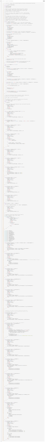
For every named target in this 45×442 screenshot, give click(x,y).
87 (3, 72)
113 (3, 93)
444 (3, 360)
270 (3, 220)
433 (3, 351)
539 (3, 437)
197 (3, 161)
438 (3, 355)
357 (3, 290)
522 (3, 423)
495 (3, 401)
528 (3, 428)
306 (3, 249)
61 (3, 51)
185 (3, 151)
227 (3, 185)
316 (3, 257)
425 (3, 345)
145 (3, 119)
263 (3, 214)
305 (3, 248)
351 (3, 285)
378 (3, 307)
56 (3, 47)
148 (3, 121)
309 (3, 251)
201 (3, 164)
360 (3, 292)
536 (3, 434)
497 (3, 403)
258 (3, 210)
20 (3, 18)
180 (3, 147)
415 (3, 337)
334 (3, 271)
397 (3, 322)
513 (3, 416)
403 (3, 327)
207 (3, 169)
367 (3, 298)
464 (3, 376)
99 (3, 82)
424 (3, 344)
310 (3, 252)
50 (3, 42)
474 (3, 384)
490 (3, 397)
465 (3, 377)
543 (3, 440)
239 (3, 195)
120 (3, 99)
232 (3, 189)
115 (3, 95)
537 (3, 435)
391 (3, 317)
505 (3, 409)
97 (3, 80)
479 (3, 388)
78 (3, 65)
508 (3, 412)
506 (3, 410)
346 (3, 281)
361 (3, 293)
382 (3, 310)
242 (3, 197)
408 (3, 331)
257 (3, 209)
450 (3, 365)
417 (3, 338)
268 (3, 218)
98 (3, 81)
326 (3, 265)
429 (3, 348)
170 (3, 139)
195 (3, 159)
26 (3, 23)
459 (3, 372)
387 (3, 314)
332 (3, 270)
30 (3, 26)
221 (3, 180)
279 (3, 227)
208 (3, 170)
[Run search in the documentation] (22, 1)
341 (3, 277)
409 (3, 332)
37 (3, 32)
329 (3, 267)
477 (3, 387)
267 (3, 217)
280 (3, 228)
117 (3, 96)
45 (3, 38)
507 (3, 411)
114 (3, 94)
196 (3, 160)
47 (3, 40)
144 (3, 118)
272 (3, 221)
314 (3, 255)
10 (3, 10)
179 (3, 146)
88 (3, 73)
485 (3, 393)
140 (3, 115)
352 (3, 286)
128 (3, 105)
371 (3, 301)
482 (3, 391)
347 (3, 282)
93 (3, 77)
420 (3, 341)
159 (3, 130)
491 (3, 398)
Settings (43, 1)
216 (3, 176)
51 (3, 43)
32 (3, 28)
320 (3, 260)
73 (3, 61)
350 (3, 284)
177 (3, 145)
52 (3, 44)
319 (3, 259)
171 (3, 140)
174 (3, 142)
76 (3, 63)
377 (3, 306)
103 (3, 85)
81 (3, 67)
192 (3, 157)
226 (3, 184)
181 (3, 148)
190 (3, 155)
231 (3, 188)
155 (3, 127)
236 (3, 192)
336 (3, 273)
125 (3, 103)
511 (3, 414)
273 (3, 222)
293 (3, 238)
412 (3, 334)
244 (3, 199)
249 (3, 203)
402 (3, 326)
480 (3, 389)
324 (3, 263)
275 (3, 224)
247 (3, 201)
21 (3, 19)
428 (3, 347)
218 (3, 178)
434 (3, 352)
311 (3, 253)
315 (3, 256)
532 (3, 431)
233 (3, 190)
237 (3, 193)
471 (3, 382)
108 (3, 89)
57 (3, 48)
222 (3, 181)
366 (3, 297)
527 (3, 427)
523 (3, 424)
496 (3, 402)
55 (3, 46)
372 (3, 302)
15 (3, 14)
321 (3, 261)
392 (3, 318)
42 (3, 36)
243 (3, 198)
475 (3, 385)
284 (3, 231)
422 (3, 342)
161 (3, 132)
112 (3, 92)
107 (3, 88)
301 (3, 245)
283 (3, 230)
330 (3, 268)
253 (3, 206)
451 (3, 366)
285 (3, 232)
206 (3, 168)
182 (3, 149)
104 (3, 86)
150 (3, 123)
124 (3, 102)
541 (3, 438)
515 (3, 417)
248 (3, 202)
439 (3, 356)
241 (3, 196)
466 (3, 378)
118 (3, 97)
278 (3, 226)
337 (3, 274)
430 (3, 349)
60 (3, 50)
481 (3, 390)
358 (3, 291)
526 (3, 426)
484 (3, 392)
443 (3, 359)
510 (3, 413)
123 (3, 101)
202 (3, 165)
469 (3, 380)
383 (3, 311)
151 (3, 124)
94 (3, 78)
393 (3, 319)
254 (3, 207)
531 (3, 430)
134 (3, 110)
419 (3, 340)
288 (3, 234)
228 (3, 186)
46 (3, 39)
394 (3, 320)
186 (3, 152)
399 (3, 324)
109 (3, 90)
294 (3, 239)
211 (3, 172)
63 (3, 53)
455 (3, 369)
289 (3, 235)
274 (3, 223)
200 (3, 163)
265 (3, 216)
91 (3, 75)
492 (3, 399)
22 (3, 20)
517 (3, 419)
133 (3, 109)
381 (3, 309)
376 (3, 305)
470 (3, 381)
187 (3, 153)
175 (3, 143)
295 (3, 240)
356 (3, 289)
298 (3, 242)
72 (3, 60)
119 (3, 98)
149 (3, 122)
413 (3, 335)
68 (3, 57)
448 (3, 363)
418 (3, 339)
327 (3, 266)
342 (3, 278)
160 (3, 131)
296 (3, 241)
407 (3, 330)
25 (3, 22)
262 (3, 213)
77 (3, 64)
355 (3, 288)
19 (3, 17)
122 (3, 100)
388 (3, 315)
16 (3, 15)
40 (3, 34)
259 (3, 211)
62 (3, 52)
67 (3, 56)
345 (3, 280)
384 (3, 312)
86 (3, 71)
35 (3, 30)
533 (3, 432)
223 (3, 182)
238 (3, 194)
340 (3, 276)
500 (3, 405)
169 (3, 138)
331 (3, 269)
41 (3, 35)
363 (3, 295)
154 (3, 126)
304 (3, 247)
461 (3, 374)
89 (3, 74)
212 (3, 173)
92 (3, 76)
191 (3, 156)
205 (3, 167)
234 (3, 191)
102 (3, 84)
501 (3, 406)
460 (3, 373)
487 (3, 395)
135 (3, 111)
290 (3, 236)
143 (3, 117)
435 (3, 353)
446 (3, 362)
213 (3, 174)
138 (3, 113)
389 (3, 316)
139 (3, 114)
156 (3, 128)
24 (3, 21)
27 (3, 24)
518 (3, 420)
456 (3, 370)
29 (3, 25)
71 (3, 59)
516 (3, 418)
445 (3, 361)
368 (3, 299)
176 (3, 144)
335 (3, 272)
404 (3, 328)
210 (3, 171)
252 (3, 205)
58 (3, 49)
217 (3, 177)
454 (3, 368)
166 (3, 136)
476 (3, 386)
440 (3, 357)
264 (3, 215)
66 (3, 55)
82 (3, 68)
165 (3, 135)
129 (3, 106)
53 (3, 45)
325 (3, 264)
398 (3, 323)
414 (3, 336)
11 (3, 11)
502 (3, 407)
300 (3, 244)
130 (3, 107)
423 (3, 343)
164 (3, 134)
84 (3, 70)
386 (3, 313)
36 (3, 31)
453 (3, 367)
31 (3, 27)
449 (3, 364)
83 (3, 69)
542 (3, 439)
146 (3, 120)
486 (3, 394)
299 (3, 243)
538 (3, 436)
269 (3, 219)
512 (3, 415)
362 (3, 294)
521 (3, 422)
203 (3, 166)
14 (3, 13)
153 (3, 125)
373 (3, 303)
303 (3, 246)
